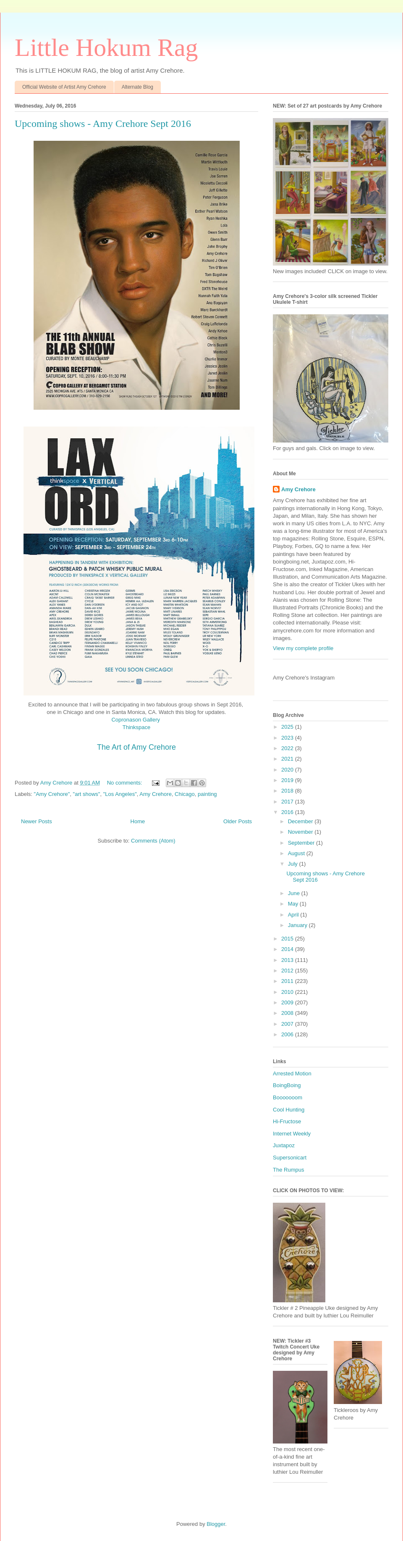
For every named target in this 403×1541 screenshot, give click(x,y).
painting (207, 794)
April (294, 914)
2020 (288, 770)
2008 (288, 1013)
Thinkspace (136, 727)
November (301, 832)
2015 (288, 938)
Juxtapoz (284, 1145)
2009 (288, 1002)
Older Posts (237, 821)
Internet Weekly (292, 1133)
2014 (288, 949)
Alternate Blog (137, 87)
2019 (288, 780)
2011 (288, 981)
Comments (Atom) (153, 841)
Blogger (216, 1524)
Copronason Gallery (136, 719)
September (302, 843)
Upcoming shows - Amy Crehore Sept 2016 (103, 123)
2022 (288, 748)
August (297, 853)
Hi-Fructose (287, 1121)
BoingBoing (287, 1085)
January (298, 925)
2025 (288, 727)
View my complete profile (303, 648)
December (301, 821)
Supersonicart (289, 1157)
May (294, 904)
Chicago (185, 794)
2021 (288, 759)
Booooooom (287, 1097)
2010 (288, 992)
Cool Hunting (288, 1109)
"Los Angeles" (120, 794)
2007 (288, 1024)
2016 (288, 812)
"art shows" (86, 794)
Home (138, 821)
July (293, 864)
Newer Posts (36, 821)
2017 (288, 801)
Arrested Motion (292, 1073)
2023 (288, 738)
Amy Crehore (155, 794)
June (294, 893)
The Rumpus (288, 1170)
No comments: (125, 783)
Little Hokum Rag (106, 47)
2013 (288, 960)
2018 (288, 791)
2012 (288, 970)
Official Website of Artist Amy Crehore (64, 87)
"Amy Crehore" (52, 794)
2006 (288, 1034)
